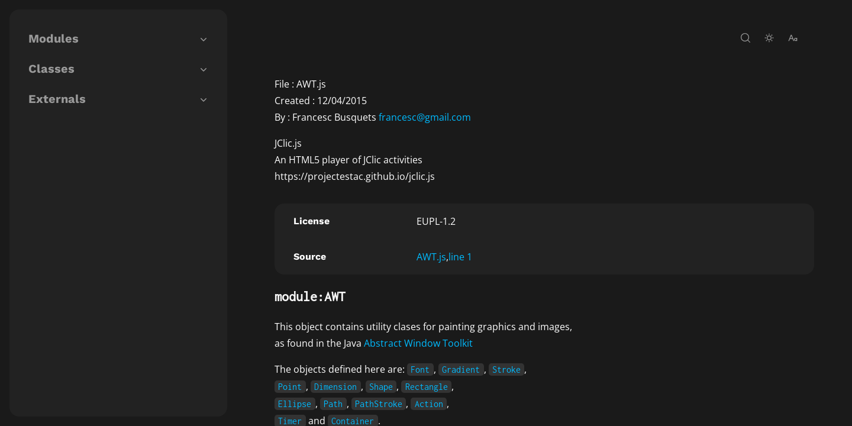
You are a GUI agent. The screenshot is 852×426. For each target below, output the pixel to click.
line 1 (460, 256)
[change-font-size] (792, 37)
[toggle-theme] (769, 37)
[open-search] (745, 37)
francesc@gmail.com (425, 117)
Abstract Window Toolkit (418, 343)
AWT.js (431, 256)
